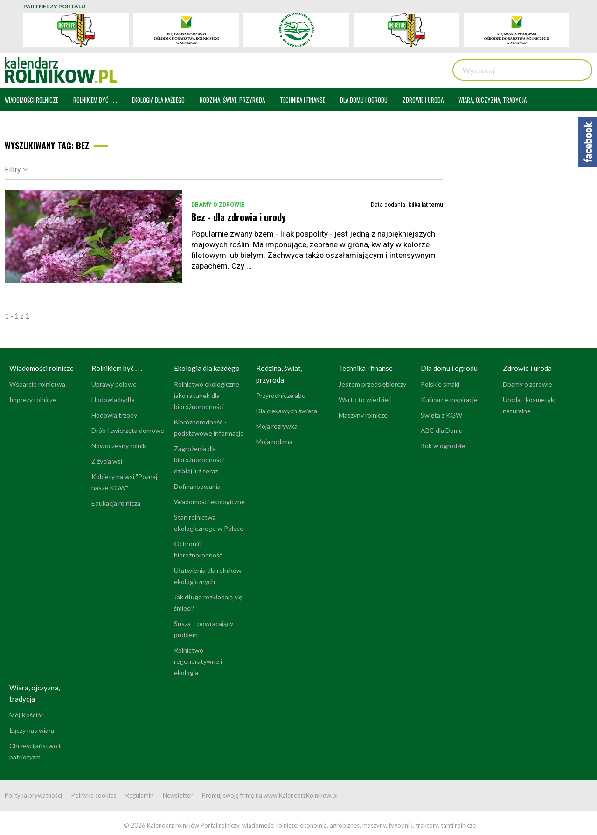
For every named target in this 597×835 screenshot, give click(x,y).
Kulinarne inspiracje (449, 400)
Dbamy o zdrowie (217, 205)
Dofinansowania (197, 486)
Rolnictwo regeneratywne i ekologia (198, 661)
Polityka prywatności (33, 795)
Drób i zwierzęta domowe (127, 430)
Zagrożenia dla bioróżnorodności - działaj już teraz (201, 460)
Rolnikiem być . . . (116, 368)
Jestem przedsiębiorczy (372, 384)
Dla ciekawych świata (286, 411)
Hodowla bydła (113, 400)
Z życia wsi (106, 461)
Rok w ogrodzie (443, 446)
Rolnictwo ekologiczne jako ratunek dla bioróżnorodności (206, 395)
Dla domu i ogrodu (449, 368)
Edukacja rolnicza (115, 503)
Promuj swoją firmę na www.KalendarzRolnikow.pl (270, 795)
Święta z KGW (441, 415)
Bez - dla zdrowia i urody (238, 217)
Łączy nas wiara (31, 730)
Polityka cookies (93, 795)
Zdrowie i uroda (527, 368)
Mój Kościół (26, 715)
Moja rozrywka (277, 426)
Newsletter (178, 795)
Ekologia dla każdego (207, 368)
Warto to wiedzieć (365, 400)
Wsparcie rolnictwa (37, 384)
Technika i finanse (366, 368)
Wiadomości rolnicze (41, 368)
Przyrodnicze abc (280, 395)
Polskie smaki (440, 384)
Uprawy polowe (114, 384)
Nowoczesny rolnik (118, 446)
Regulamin (139, 795)
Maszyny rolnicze (363, 415)
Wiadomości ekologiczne (209, 502)
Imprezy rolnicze (32, 400)
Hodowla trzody (114, 415)
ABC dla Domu (442, 430)
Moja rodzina (274, 441)
